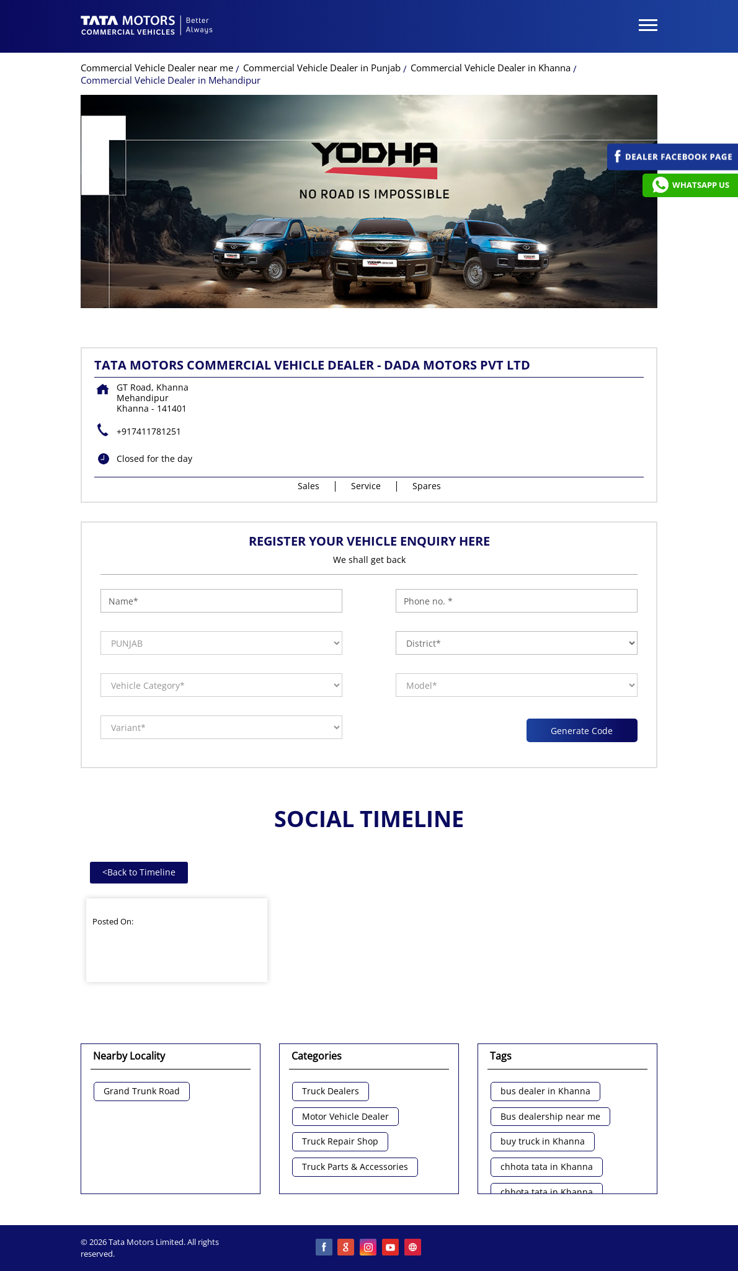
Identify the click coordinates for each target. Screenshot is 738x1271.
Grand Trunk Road (142, 1091)
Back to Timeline (139, 872)
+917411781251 (149, 431)
